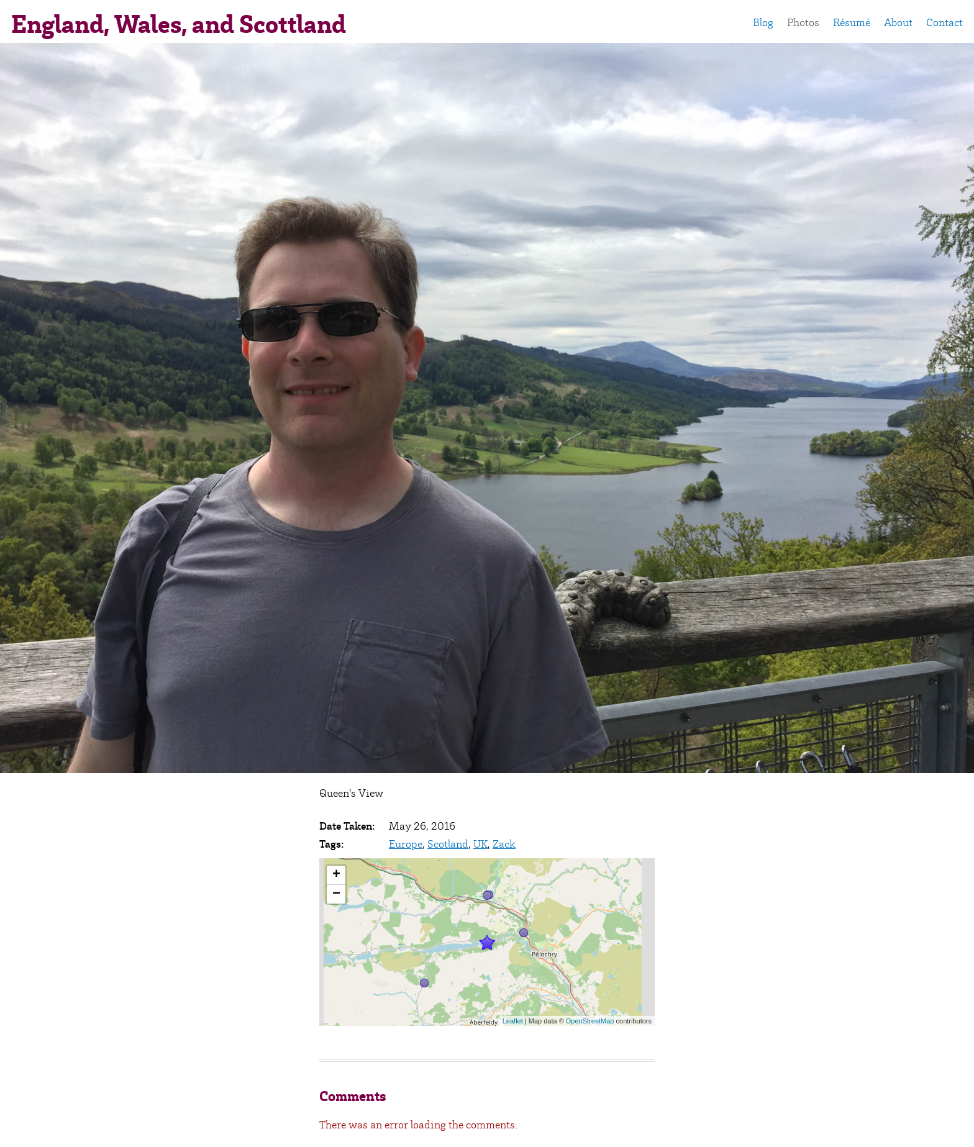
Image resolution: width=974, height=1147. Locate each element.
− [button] (336, 894)
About (898, 22)
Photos (803, 22)
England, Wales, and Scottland (178, 24)
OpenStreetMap (590, 1021)
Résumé (851, 22)
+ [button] (336, 875)
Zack (504, 844)
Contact (944, 22)
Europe (405, 844)
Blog (763, 22)
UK (480, 844)
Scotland (447, 844)
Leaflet (513, 1021)
